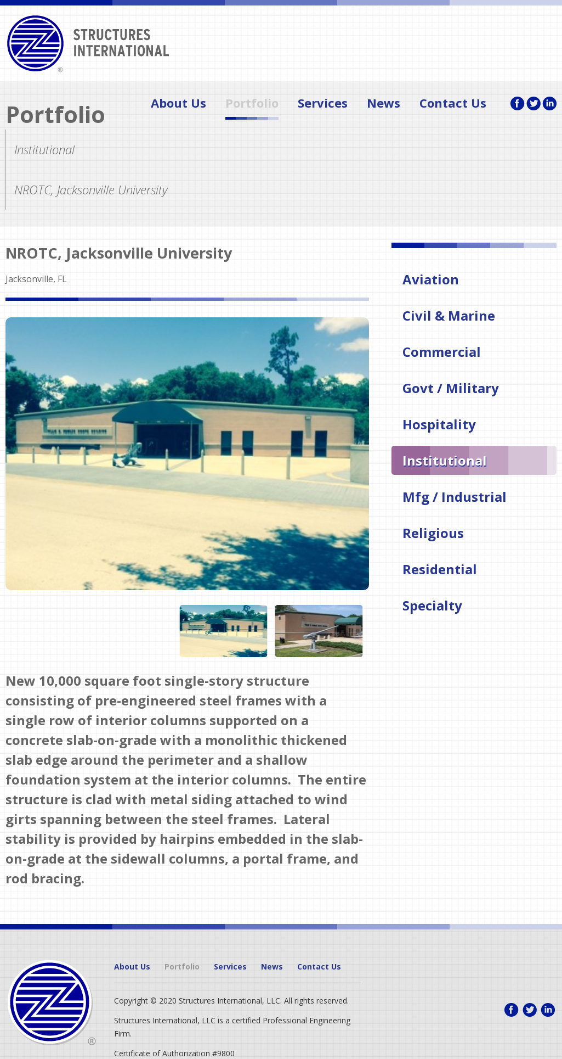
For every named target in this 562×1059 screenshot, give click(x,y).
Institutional (444, 460)
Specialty (432, 605)
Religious (433, 533)
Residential (439, 569)
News (383, 104)
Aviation (430, 279)
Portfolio (252, 104)
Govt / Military (450, 388)
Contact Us (452, 104)
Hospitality (439, 424)
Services (323, 104)
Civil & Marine (448, 315)
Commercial (441, 352)
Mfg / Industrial (454, 497)
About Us (178, 104)
